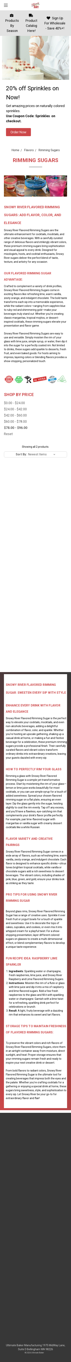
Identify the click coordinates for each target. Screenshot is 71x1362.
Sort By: (21, 454)
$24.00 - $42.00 (15, 409)
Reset (8, 434)
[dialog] (64, 1354)
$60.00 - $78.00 (15, 421)
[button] (18, 132)
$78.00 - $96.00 (15, 428)
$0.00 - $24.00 (14, 403)
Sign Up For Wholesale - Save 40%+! (54, 23)
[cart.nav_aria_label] (66, 5)
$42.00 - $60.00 (15, 415)
